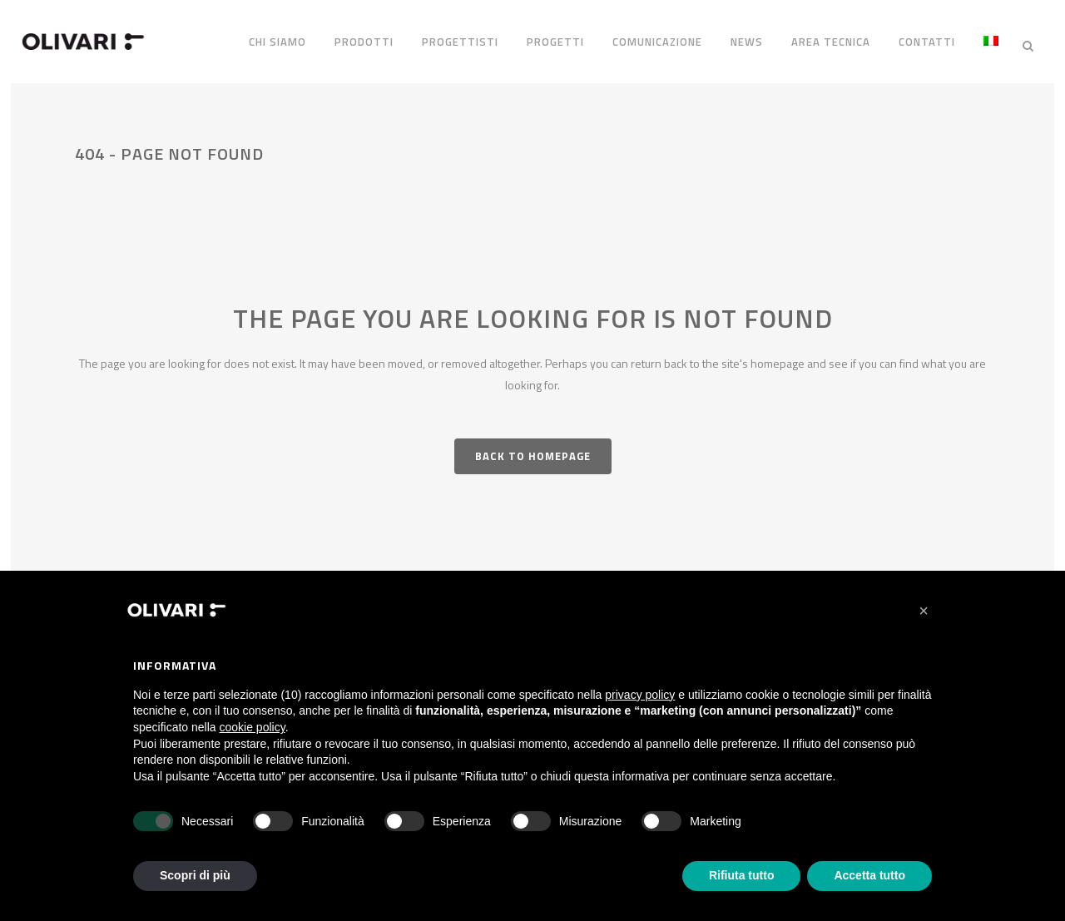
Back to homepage (533, 450)
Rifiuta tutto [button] (742, 875)
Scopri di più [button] (195, 875)
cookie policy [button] (252, 727)
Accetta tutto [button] (869, 875)
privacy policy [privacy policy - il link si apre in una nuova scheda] (640, 694)
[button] (923, 610)
